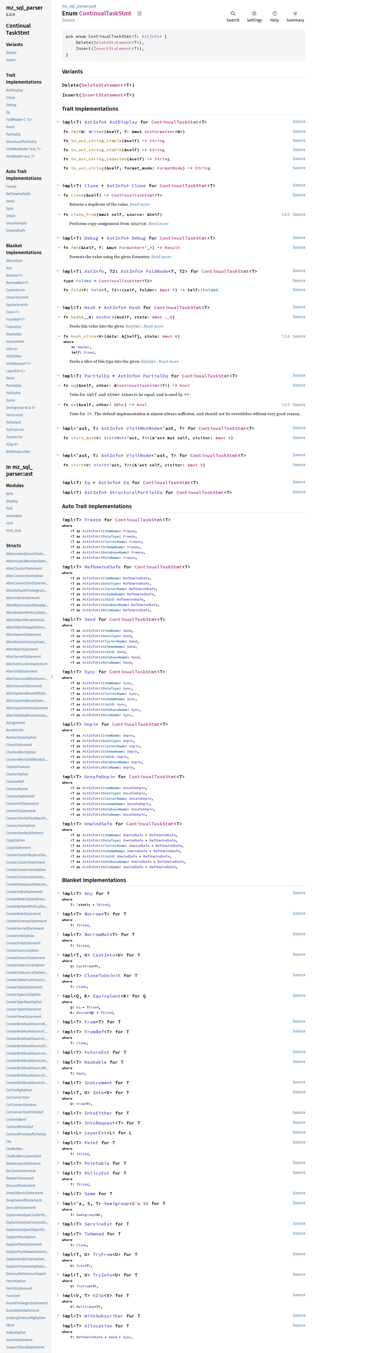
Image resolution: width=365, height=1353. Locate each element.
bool (185, 385)
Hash (90, 307)
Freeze (92, 520)
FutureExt (97, 1052)
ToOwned (94, 1234)
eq (73, 385)
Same (90, 1193)
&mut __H (162, 316)
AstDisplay (123, 122)
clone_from (83, 214)
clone (77, 195)
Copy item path (139, 13)
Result (172, 247)
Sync (90, 672)
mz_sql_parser (75, 6)
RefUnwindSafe (102, 567)
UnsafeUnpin (99, 776)
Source (68, 20)
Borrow (92, 914)
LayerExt (95, 1133)
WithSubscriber (103, 1316)
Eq (87, 482)
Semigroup (116, 1203)
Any (88, 893)
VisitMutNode (143, 428)
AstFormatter (159, 131)
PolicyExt (97, 1173)
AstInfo (150, 36)
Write (95, 131)
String (157, 140)
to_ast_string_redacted (99, 158)
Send (90, 619)
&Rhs (119, 404)
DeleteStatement (113, 42)
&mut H (169, 336)
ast (93, 6)
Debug (91, 238)
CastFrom (84, 966)
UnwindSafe (98, 824)
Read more (140, 204)
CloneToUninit (102, 975)
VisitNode (138, 455)
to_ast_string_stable (96, 149)
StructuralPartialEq (136, 492)
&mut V (223, 437)
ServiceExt (98, 1224)
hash (76, 316)
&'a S (139, 1203)
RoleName (111, 557)
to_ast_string (87, 167)
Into (98, 1092)
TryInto (102, 1275)
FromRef (94, 1032)
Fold (96, 289)
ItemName (111, 531)
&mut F (167, 289)
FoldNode (157, 271)
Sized (89, 352)
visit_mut (82, 437)
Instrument (98, 1082)
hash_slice (83, 336)
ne (73, 404)
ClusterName (114, 541)
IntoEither (98, 1113)
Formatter (130, 247)
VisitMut (114, 437)
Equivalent (107, 996)
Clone (91, 185)
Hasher (104, 316)
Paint (91, 1143)
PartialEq (97, 376)
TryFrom (102, 1254)
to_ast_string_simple (96, 140)
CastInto (104, 955)
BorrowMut (97, 934)
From (90, 1022)
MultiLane (85, 1306)
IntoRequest (99, 1123)
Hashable (95, 1062)
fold (76, 289)
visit (77, 464)
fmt (75, 131)
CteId (108, 599)
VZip (98, 1295)
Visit (100, 464)
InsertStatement (113, 48)
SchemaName (113, 547)
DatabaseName (115, 552)
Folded (83, 280)
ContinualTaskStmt (175, 122)
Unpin (91, 724)
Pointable (97, 1163)
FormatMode (169, 167)
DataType (111, 536)
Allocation (98, 1326)
